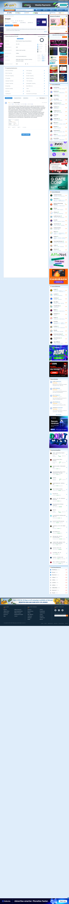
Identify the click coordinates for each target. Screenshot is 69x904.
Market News (6, 612)
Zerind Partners (54, 512)
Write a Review (9, 25)
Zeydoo (54, 474)
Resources (60, 10)
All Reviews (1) (9, 98)
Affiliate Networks (17, 609)
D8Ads (54, 554)
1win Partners (55, 549)
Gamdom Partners (54, 480)
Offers (45, 10)
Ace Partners (55, 563)
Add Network (50, 623)
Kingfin (54, 485)
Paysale (54, 522)
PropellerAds (42, 611)
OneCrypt (54, 533)
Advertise (56, 623)
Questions (26, 98)
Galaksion (29, 609)
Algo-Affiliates (55, 506)
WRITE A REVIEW (25, 134)
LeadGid (54, 495)
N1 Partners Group (55, 462)
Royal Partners (54, 456)
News (52, 10)
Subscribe (64, 37)
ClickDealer (30, 616)
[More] (45, 31)
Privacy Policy (61, 623)
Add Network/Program (18, 614)
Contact (15, 616)
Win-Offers (55, 558)
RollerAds (41, 616)
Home (42, 623)
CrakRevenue (55, 490)
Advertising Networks (18, 611)
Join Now (16, 25)
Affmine (54, 468)
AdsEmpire (55, 528)
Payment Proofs (17, 98)
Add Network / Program (63, 0)
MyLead (54, 544)
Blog (4, 616)
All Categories (9, 10)
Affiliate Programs (17, 612)
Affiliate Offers (6, 611)
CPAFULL (41, 609)
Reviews (38, 10)
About (45, 623)
